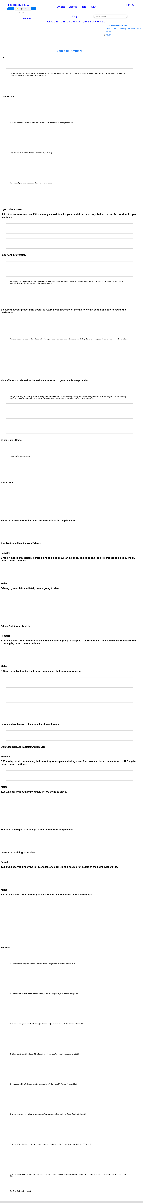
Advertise (108, 35)
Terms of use (26, 19)
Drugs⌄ (76, 16)
